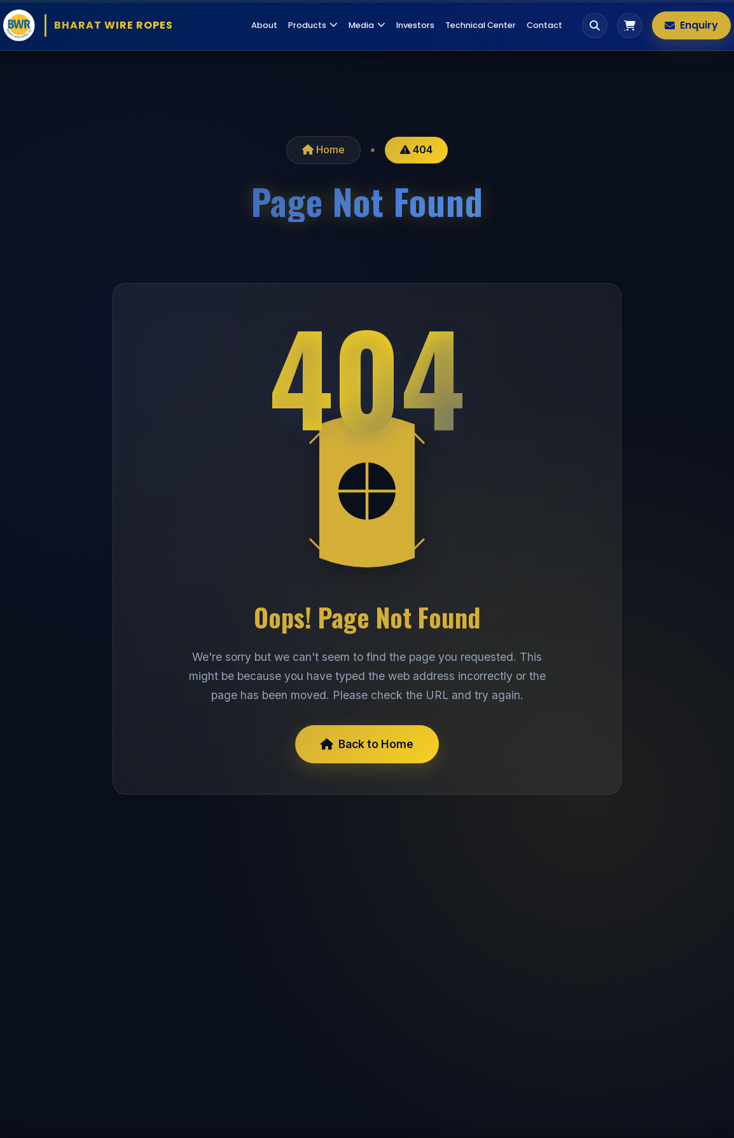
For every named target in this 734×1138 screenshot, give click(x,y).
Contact (544, 25)
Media (367, 25)
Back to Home (367, 744)
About (264, 25)
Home (323, 149)
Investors (415, 25)
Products (313, 25)
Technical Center (480, 25)
